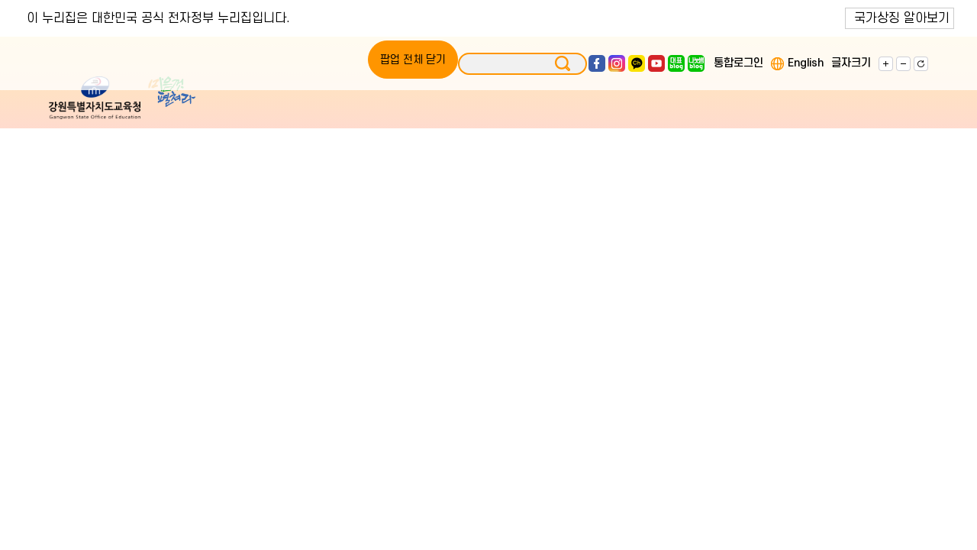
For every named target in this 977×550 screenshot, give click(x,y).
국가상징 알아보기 (902, 18)
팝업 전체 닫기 (413, 59)
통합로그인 (738, 63)
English (806, 63)
